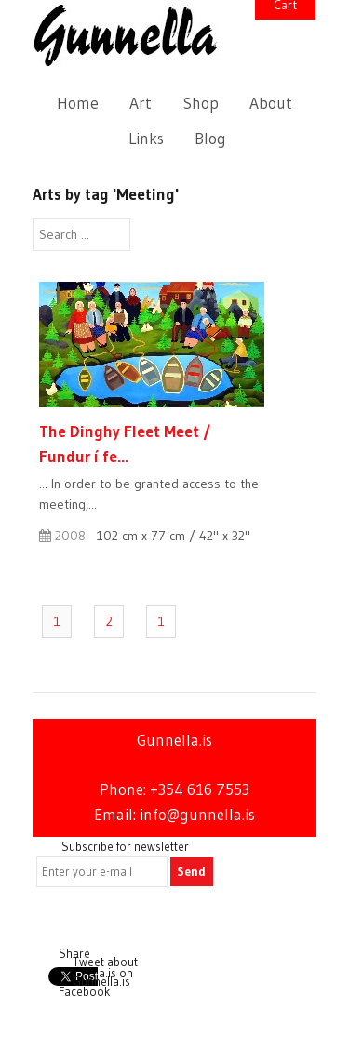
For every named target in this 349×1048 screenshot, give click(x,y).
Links (146, 138)
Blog (210, 138)
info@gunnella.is (197, 814)
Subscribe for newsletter (125, 846)
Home (78, 103)
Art (140, 103)
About (270, 103)
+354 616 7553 (199, 789)
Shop (201, 103)
